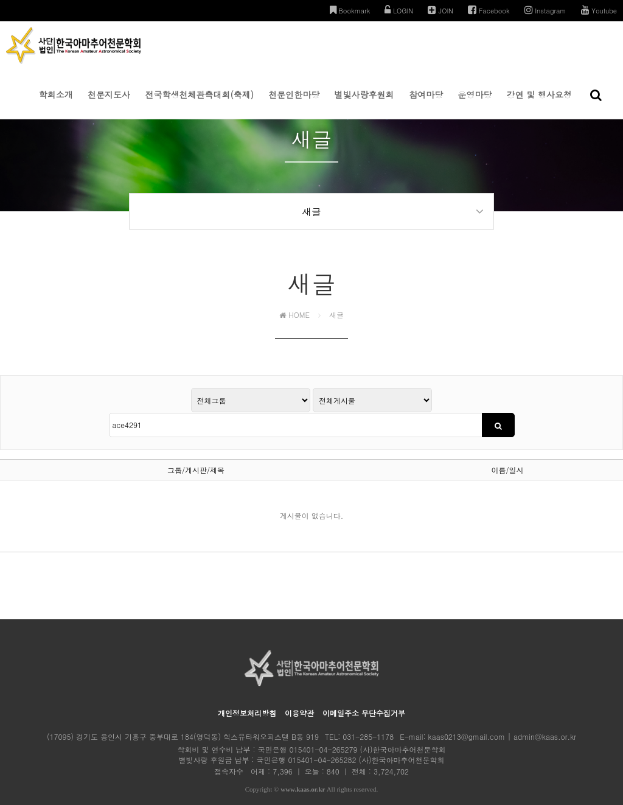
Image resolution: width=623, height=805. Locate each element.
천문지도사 (109, 103)
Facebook (489, 10)
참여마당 (426, 103)
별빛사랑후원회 (364, 103)
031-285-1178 (368, 718)
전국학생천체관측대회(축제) (199, 103)
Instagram (545, 10)
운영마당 (475, 103)
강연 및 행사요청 (539, 103)
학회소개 (56, 103)
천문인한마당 (293, 103)
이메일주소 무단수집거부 (363, 694)
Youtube (599, 10)
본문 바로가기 (0, 0)
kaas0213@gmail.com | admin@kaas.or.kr (502, 718)
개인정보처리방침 (247, 694)
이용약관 (299, 694)
